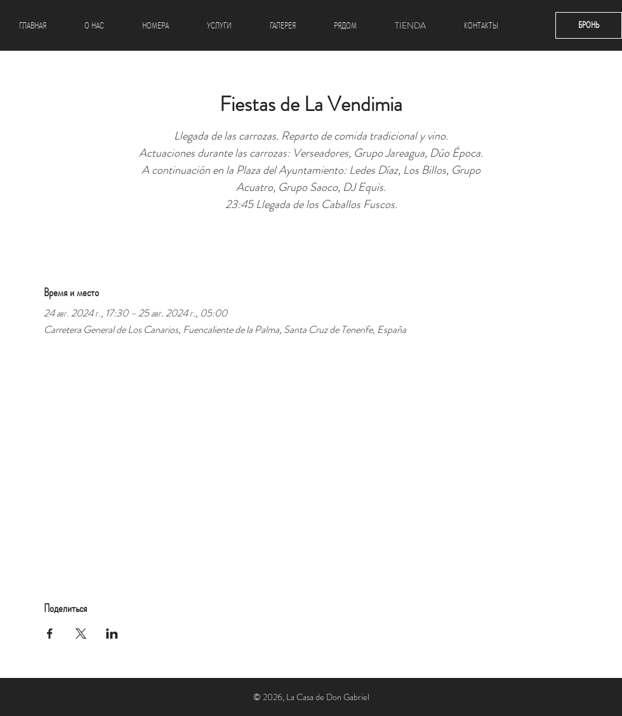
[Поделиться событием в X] (81, 633)
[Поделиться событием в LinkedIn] (112, 633)
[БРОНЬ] (588, 25)
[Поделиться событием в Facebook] (50, 633)
